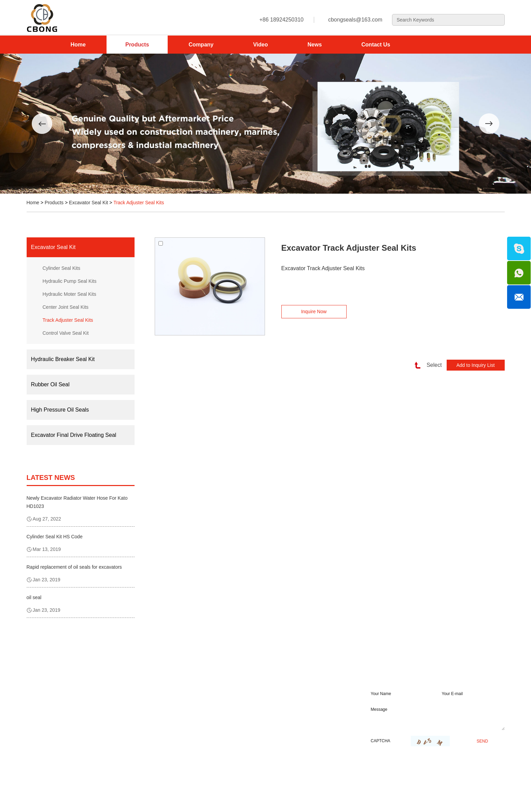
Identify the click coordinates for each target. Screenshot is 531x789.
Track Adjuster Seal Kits (138, 202)
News (314, 44)
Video (260, 44)
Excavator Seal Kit (88, 202)
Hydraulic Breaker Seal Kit (63, 359)
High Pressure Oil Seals (60, 410)
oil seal (34, 597)
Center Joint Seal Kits (66, 307)
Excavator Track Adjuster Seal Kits (348, 247)
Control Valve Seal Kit (66, 333)
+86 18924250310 (228, 730)
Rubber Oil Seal (50, 384)
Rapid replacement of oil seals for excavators (74, 567)
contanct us (229, 671)
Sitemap (137, 776)
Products (137, 44)
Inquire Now (314, 311)
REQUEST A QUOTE (404, 671)
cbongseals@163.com (355, 20)
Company (200, 44)
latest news (51, 477)
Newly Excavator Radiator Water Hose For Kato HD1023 (77, 502)
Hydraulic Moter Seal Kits (69, 294)
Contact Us (375, 44)
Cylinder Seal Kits (62, 268)
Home (78, 44)
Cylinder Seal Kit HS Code (55, 536)
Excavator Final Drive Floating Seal (73, 435)
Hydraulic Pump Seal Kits (70, 281)
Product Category (68, 671)
